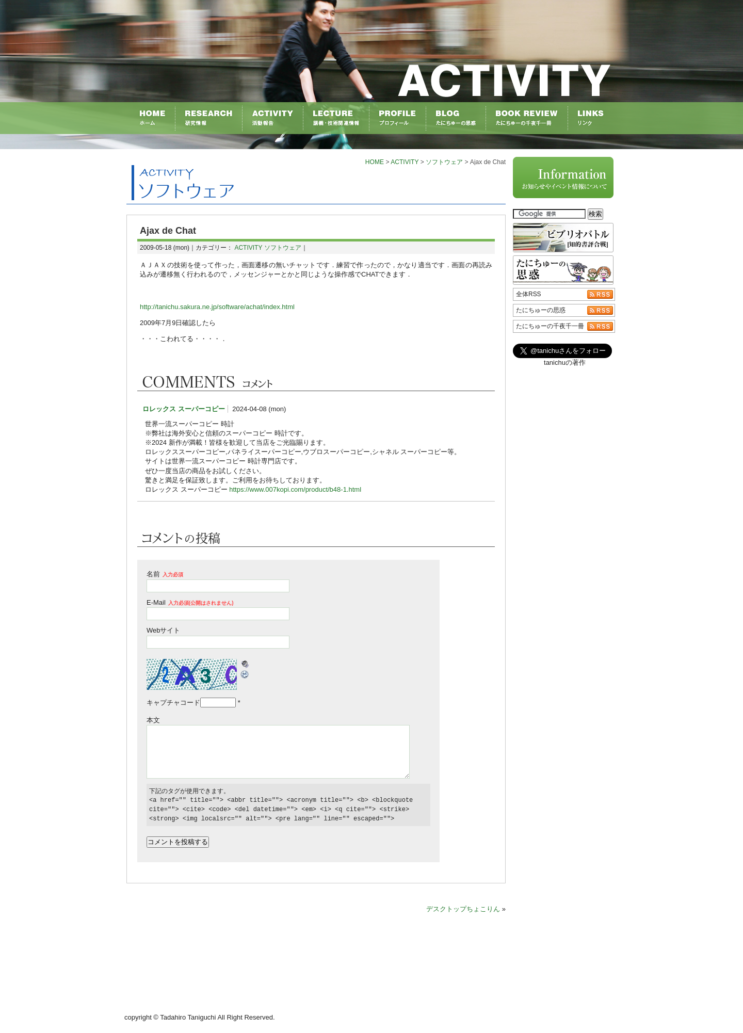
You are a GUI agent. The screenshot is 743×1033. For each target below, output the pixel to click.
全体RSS (528, 294)
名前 (165, 574)
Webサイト (164, 630)
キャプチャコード (173, 702)
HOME (374, 162)
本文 (153, 720)
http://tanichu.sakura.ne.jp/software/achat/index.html (217, 307)
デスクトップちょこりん (463, 909)
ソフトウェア (444, 162)
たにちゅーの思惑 (541, 310)
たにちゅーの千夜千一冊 (550, 326)
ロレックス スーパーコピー (183, 409)
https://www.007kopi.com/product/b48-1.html (295, 489)
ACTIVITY (404, 162)
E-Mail (190, 602)
